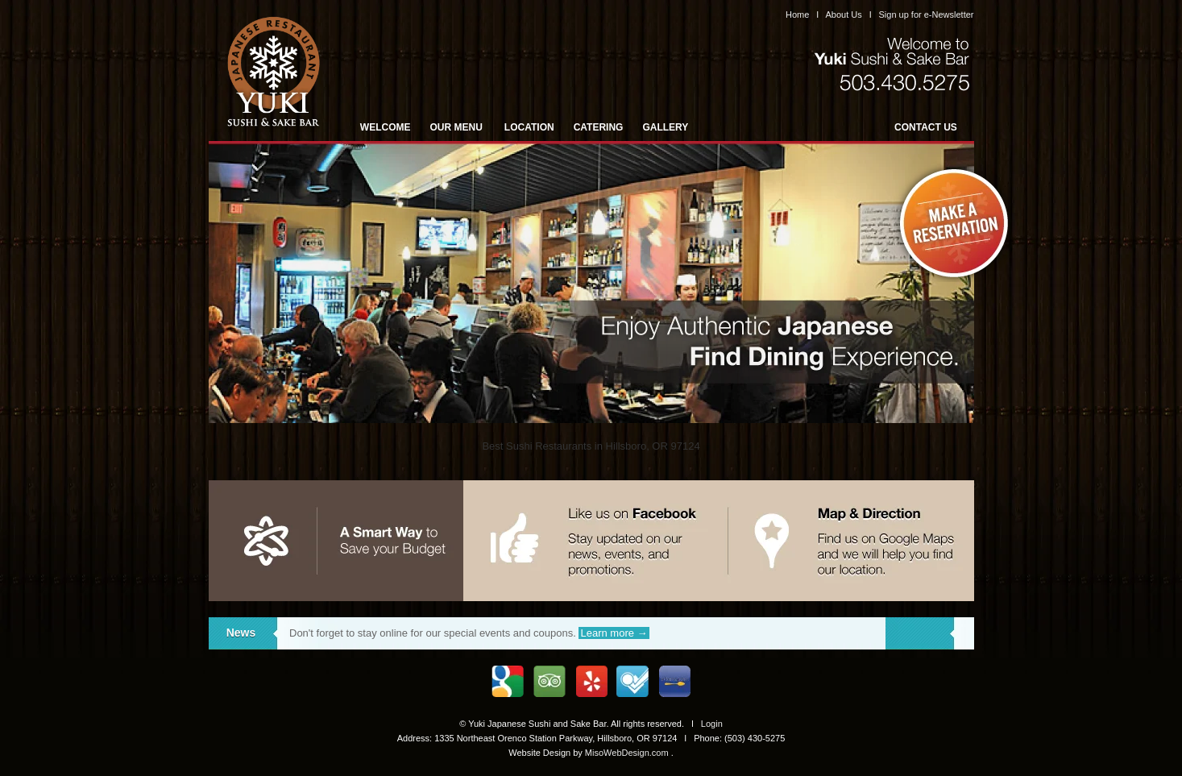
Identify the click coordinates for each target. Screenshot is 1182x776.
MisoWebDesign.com (627, 752)
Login (712, 723)
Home (797, 14)
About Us (843, 14)
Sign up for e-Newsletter (926, 14)
